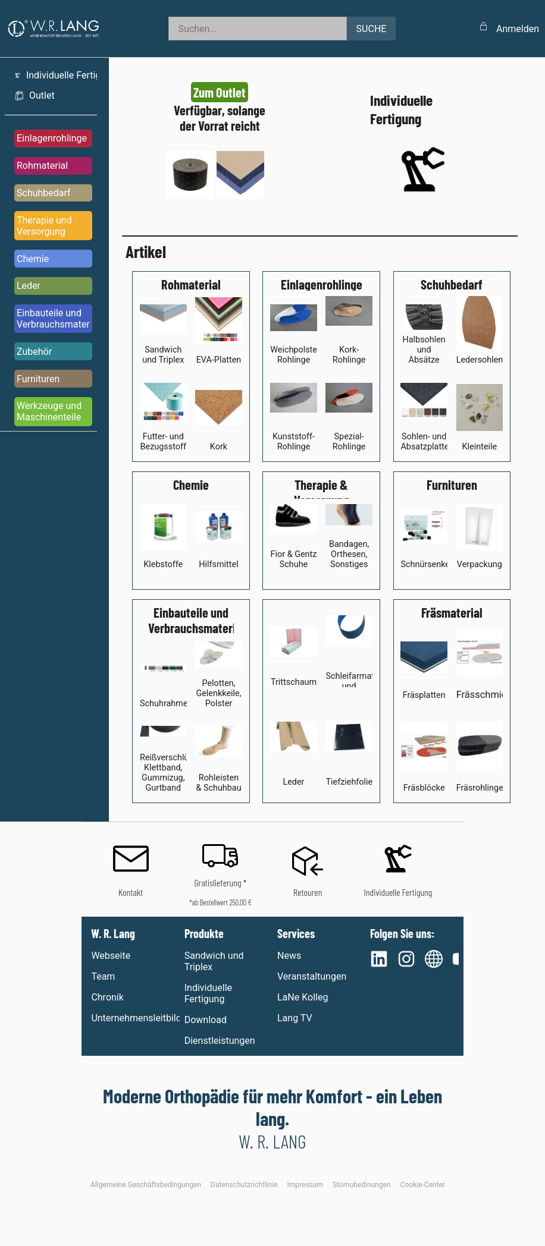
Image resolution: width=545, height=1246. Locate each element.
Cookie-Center (422, 1185)
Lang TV (294, 1018)
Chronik (107, 997)
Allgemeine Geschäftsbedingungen (145, 1185)
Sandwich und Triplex (214, 961)
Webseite (110, 955)
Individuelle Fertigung (208, 993)
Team (103, 976)
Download (205, 1019)
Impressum (305, 1185)
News (289, 955)
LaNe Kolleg (302, 997)
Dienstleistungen (219, 1040)
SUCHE (371, 28)
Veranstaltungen (311, 976)
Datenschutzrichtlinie (244, 1185)
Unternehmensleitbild (135, 1018)
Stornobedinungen (362, 1185)
